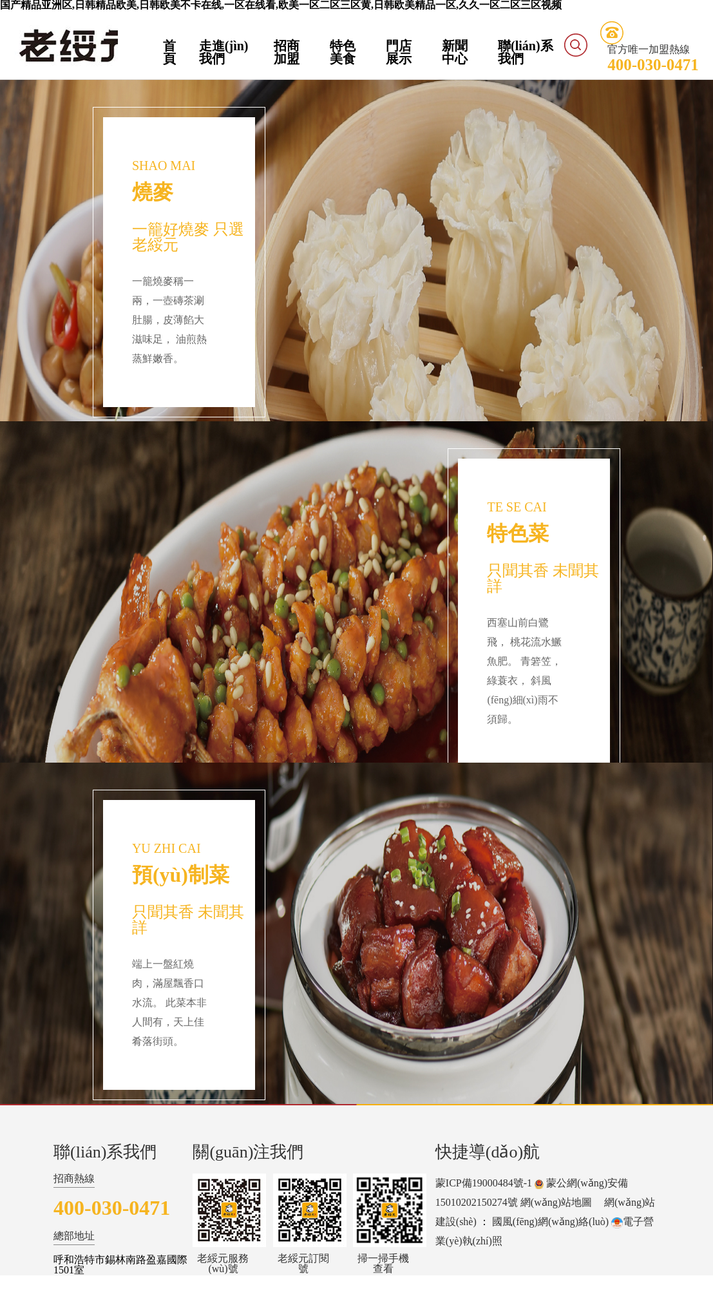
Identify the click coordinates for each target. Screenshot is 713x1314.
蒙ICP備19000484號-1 (483, 1182)
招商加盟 (286, 52)
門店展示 (399, 52)
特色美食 (343, 52)
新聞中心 (455, 52)
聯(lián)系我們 (525, 52)
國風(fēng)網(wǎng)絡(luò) (550, 1221)
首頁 (169, 52)
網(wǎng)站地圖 (556, 1202)
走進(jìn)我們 (224, 52)
